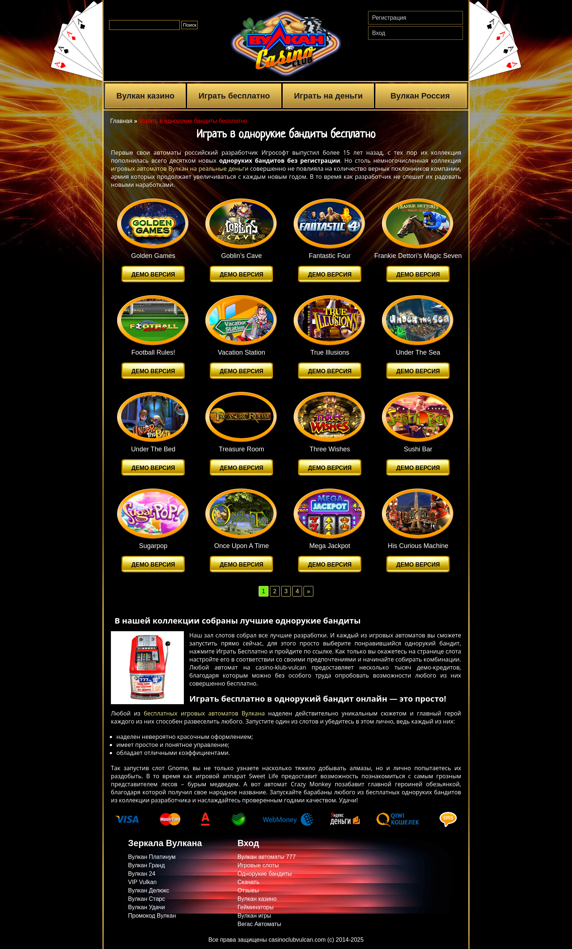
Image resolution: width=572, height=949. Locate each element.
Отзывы (248, 890)
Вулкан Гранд (146, 865)
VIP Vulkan (142, 882)
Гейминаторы (255, 907)
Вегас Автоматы (259, 924)
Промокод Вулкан (152, 916)
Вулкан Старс (146, 899)
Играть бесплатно (234, 95)
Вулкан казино (145, 95)
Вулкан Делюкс (148, 890)
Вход (378, 33)
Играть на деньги (328, 95)
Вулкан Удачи (146, 907)
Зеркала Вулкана (165, 843)
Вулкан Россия (420, 95)
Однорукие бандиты (264, 874)
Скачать (248, 882)
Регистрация (389, 18)
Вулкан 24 (141, 874)
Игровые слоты (258, 865)
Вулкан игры (254, 916)
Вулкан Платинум (151, 857)
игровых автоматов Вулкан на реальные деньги (179, 169)
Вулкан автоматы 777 (266, 857)
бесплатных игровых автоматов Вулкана (204, 713)
